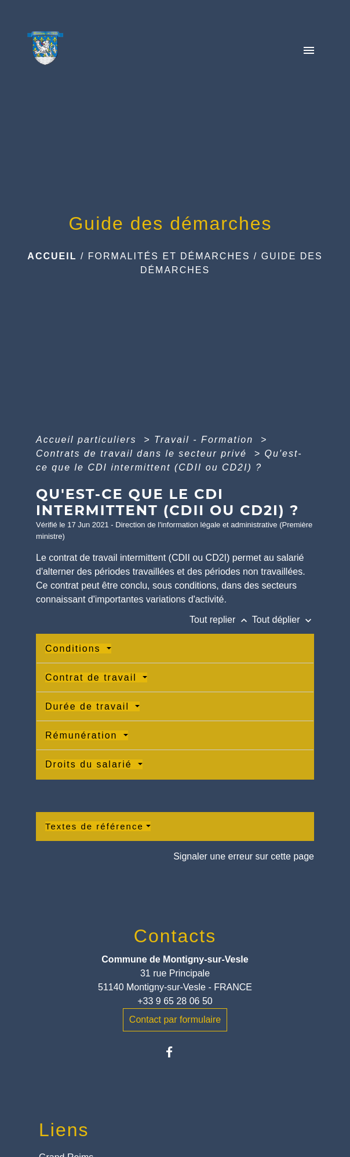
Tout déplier (283, 620)
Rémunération (83, 735)
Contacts (175, 935)
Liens (64, 1129)
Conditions (74, 648)
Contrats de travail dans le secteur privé (143, 453)
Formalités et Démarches (169, 256)
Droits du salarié (90, 764)
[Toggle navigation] (309, 51)
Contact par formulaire (175, 1019)
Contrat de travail (92, 677)
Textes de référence (94, 826)
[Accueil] (48, 51)
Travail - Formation (205, 440)
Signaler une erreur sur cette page (243, 856)
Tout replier (220, 620)
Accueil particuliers (88, 440)
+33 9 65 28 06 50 (174, 1001)
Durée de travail (89, 706)
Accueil (51, 256)
